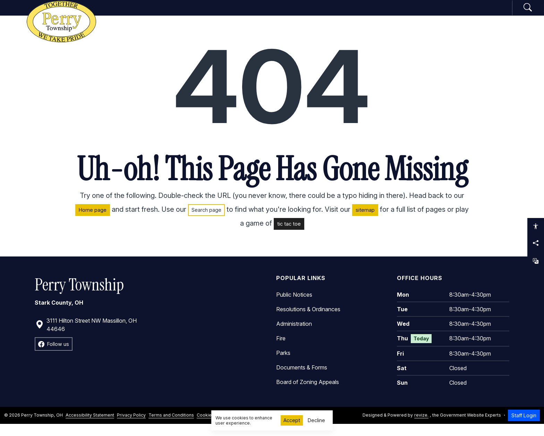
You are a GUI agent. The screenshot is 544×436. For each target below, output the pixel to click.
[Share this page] (535, 243)
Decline (316, 420)
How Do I (423, 13)
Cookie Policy (211, 427)
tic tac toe (289, 235)
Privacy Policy (131, 427)
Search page (206, 222)
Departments (300, 13)
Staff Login (523, 427)
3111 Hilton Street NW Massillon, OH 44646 (86, 336)
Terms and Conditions (171, 427)
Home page (93, 222)
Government (233, 13)
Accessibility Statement (90, 427)
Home (186, 13)
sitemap (365, 222)
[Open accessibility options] (535, 226)
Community (365, 13)
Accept (291, 420)
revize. (421, 427)
